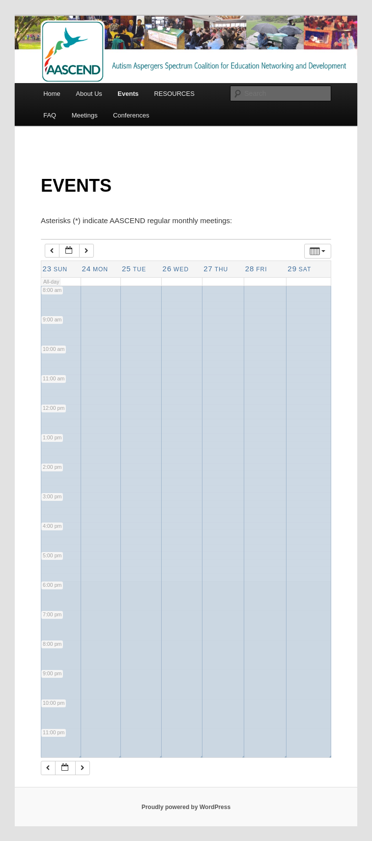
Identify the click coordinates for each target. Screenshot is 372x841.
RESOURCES (174, 93)
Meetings (85, 115)
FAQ (49, 115)
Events (128, 93)
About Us (89, 93)
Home (51, 93)
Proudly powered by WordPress (186, 807)
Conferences (131, 115)
